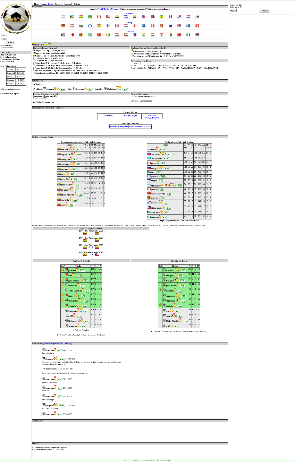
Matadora (111, 89)
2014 (91, 73)
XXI (174, 65)
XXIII (181, 65)
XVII (165, 68)
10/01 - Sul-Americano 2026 (91, 252)
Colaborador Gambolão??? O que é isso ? (49, 449)
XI (179, 56)
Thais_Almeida (67, 195)
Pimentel (155, 217)
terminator (65, 164)
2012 (82, 73)
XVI (160, 68)
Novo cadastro (6, 46)
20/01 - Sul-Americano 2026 (91, 231)
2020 (100, 73)
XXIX (194, 65)
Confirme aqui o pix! (9, 93)
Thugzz (154, 168)
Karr (63, 179)
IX (138, 68)
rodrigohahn (156, 158)
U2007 (62, 73)
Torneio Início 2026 (40, 98)
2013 (86, 73)
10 (193, 309)
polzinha (64, 169)
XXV (193, 68)
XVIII (172, 68)
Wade (153, 149)
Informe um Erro (163, 460)
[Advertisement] (130, 431)
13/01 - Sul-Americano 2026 (91, 245)
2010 (72, 73)
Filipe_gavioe (157, 208)
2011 (77, 73)
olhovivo (154, 198)
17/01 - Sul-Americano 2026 (91, 238)
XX (182, 68)
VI (175, 56)
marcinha (65, 200)
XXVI (200, 68)
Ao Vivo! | (59, 4)
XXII (187, 68)
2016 (95, 73)
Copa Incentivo (7, 61)
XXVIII (215, 68)
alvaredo (155, 203)
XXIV (187, 65)
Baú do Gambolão (8, 55)
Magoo (154, 181)
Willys (154, 163)
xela (62, 174)
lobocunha (155, 212)
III (167, 56)
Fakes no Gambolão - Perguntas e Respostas (50, 447)
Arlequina (79, 89)
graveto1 (155, 176)
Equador (38, 45)
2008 (68, 73)
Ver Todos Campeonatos (43, 102)
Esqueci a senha (6, 48)
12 (193, 304)
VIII (160, 65)
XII (182, 56)
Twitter (77, 4)
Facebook (68, 4)
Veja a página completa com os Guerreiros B (179, 220)
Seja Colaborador (8, 57)
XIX (178, 68)
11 (193, 274)
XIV (165, 65)
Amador (94, 9)
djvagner (50, 89)
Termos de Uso (147, 460)
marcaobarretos (158, 194)
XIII (154, 68)
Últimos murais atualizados (158, 9)
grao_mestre (66, 185)
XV (170, 65)
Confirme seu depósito (10, 59)
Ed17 (153, 172)
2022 (105, 73)
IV (170, 56)
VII (155, 65)
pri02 (63, 205)
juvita (153, 190)
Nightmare (65, 154)
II (165, 56)
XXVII (207, 68)
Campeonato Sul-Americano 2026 (45, 96)
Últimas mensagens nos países (132, 9)
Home (37, 4)
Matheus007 (156, 186)
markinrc (155, 154)
